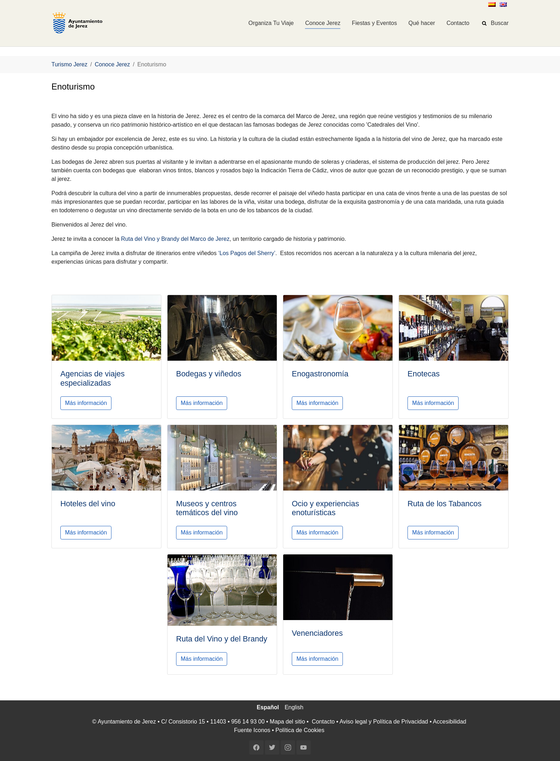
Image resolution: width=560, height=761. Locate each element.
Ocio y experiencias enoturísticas (325, 508)
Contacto (323, 722)
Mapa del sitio (287, 722)
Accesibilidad (449, 722)
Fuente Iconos (252, 730)
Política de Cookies (299, 730)
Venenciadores (317, 633)
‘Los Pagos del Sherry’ (246, 253)
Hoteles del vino (87, 503)
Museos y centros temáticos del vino (207, 508)
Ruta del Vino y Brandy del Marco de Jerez (175, 239)
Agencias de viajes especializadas (92, 378)
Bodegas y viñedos (208, 373)
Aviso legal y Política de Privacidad (384, 722)
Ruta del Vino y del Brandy (221, 638)
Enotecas (424, 373)
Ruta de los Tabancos (444, 503)
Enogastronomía (320, 373)
